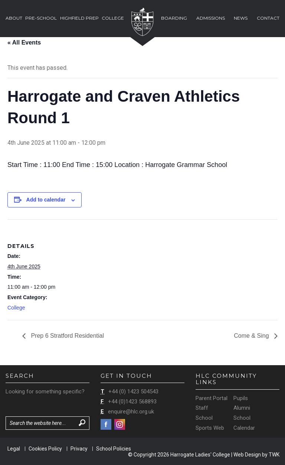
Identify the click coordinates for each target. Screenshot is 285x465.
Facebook (106, 424)
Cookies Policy (45, 449)
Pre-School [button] (41, 18)
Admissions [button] (210, 18)
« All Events (24, 42)
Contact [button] (268, 18)
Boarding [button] (174, 18)
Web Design (247, 455)
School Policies (113, 449)
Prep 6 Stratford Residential (66, 336)
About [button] (14, 18)
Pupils (240, 398)
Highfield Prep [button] (79, 18)
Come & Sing (252, 336)
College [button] (113, 18)
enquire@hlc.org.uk (131, 411)
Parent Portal (211, 398)
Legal (13, 449)
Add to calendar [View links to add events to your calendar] (46, 200)
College (16, 308)
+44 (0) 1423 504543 (133, 391)
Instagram (119, 424)
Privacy (79, 449)
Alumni (241, 408)
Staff (202, 408)
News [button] (241, 18)
